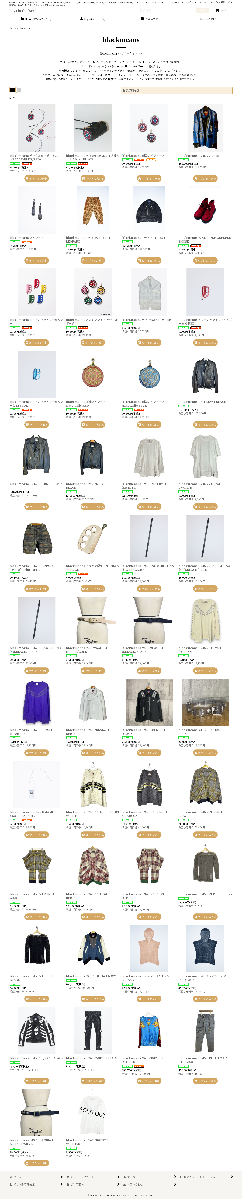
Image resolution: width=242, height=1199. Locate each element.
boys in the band (22, 10)
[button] (206, 19)
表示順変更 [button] (131, 90)
